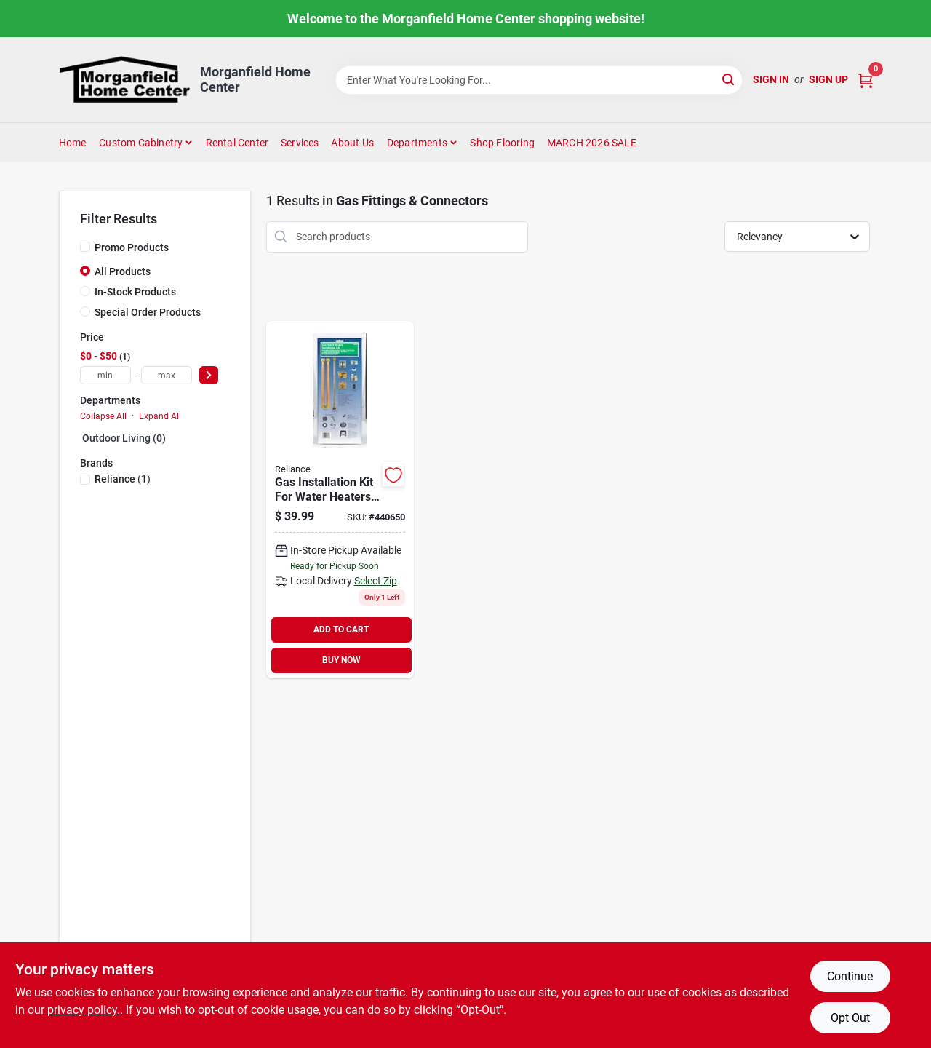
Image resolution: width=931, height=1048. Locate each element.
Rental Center (237, 142)
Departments (417, 142)
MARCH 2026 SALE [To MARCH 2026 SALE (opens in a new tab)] (591, 142)
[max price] (166, 375)
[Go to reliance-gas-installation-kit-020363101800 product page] (340, 499)
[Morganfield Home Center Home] (124, 79)
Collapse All (103, 416)
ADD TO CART (341, 629)
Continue (850, 976)
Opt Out (850, 1018)
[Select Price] (208, 375)
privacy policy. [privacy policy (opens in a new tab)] (83, 1010)
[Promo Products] (85, 247)
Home (73, 142)
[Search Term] (539, 80)
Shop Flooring (502, 142)
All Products (123, 271)
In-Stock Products (135, 291)
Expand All (160, 416)
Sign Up (828, 79)
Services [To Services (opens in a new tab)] (300, 142)
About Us (352, 142)
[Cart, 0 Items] (865, 79)
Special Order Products (148, 312)
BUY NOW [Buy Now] (341, 660)
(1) (123, 479)
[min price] (105, 375)
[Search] (729, 79)
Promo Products (132, 247)
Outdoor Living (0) (124, 438)
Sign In (771, 79)
